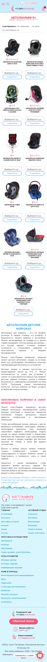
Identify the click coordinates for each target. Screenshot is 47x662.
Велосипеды (34, 522)
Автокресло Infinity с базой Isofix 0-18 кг (12, 159)
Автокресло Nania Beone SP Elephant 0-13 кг (12, 253)
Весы (3, 579)
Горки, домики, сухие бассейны (15, 552)
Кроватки (5, 590)
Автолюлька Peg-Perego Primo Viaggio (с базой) (12, 109)
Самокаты (32, 514)
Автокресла (20, 19)
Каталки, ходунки (9, 564)
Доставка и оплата (10, 522)
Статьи (4, 533)
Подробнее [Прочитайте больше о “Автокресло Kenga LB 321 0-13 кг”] (35, 220)
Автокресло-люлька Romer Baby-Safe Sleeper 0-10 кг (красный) (35, 254)
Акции (4, 529)
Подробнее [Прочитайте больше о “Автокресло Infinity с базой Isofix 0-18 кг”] (12, 173)
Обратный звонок (23, 621)
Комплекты (6, 602)
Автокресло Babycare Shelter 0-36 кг (34, 159)
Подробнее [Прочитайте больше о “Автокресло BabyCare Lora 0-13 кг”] (12, 77)
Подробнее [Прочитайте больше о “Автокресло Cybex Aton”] (12, 220)
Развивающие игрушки (11, 567)
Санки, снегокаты (36, 533)
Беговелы (32, 518)
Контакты (5, 518)
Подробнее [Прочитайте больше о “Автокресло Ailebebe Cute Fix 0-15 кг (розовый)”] (35, 123)
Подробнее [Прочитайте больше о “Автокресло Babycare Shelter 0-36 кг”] (35, 173)
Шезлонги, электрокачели (13, 598)
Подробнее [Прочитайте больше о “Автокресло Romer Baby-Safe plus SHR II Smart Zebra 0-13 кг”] (35, 77)
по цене (35, 26)
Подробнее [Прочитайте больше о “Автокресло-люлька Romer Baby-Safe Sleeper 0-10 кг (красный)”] (35, 267)
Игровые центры (9, 560)
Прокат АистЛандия (10, 477)
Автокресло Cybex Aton (12, 205)
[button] (7, 59)
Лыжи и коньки (35, 529)
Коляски (5, 545)
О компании (6, 514)
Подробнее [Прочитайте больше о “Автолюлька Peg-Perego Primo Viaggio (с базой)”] (12, 123)
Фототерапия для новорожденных (17, 575)
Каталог (5, 525)
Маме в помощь (9, 572)
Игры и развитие (9, 556)
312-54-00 (25, 615)
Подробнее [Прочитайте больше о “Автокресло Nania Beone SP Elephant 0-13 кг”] (12, 267)
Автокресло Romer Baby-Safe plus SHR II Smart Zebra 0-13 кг (34, 63)
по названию (23, 26)
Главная (12, 19)
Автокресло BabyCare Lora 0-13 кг (12, 62)
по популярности (10, 30)
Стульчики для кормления (13, 587)
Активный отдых (37, 510)
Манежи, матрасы (9, 594)
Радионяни (6, 583)
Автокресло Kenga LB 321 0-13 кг (35, 205)
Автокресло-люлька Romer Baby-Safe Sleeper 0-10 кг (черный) (23, 301)
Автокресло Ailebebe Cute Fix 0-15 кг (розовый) (35, 109)
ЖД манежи (6, 548)
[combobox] (12, 72)
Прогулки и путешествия (14, 537)
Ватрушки (32, 525)
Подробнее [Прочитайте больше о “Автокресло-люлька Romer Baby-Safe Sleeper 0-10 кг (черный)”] (23, 313)
